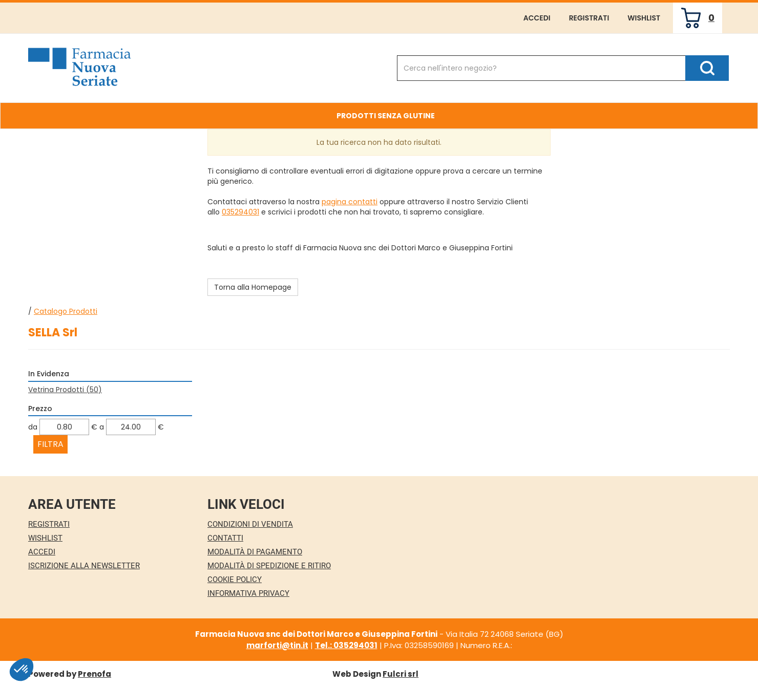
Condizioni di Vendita (250, 524)
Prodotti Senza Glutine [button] (385, 116)
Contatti (225, 538)
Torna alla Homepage (252, 287)
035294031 (240, 212)
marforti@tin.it (277, 645)
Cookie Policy (234, 579)
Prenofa (94, 674)
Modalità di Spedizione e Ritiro (269, 565)
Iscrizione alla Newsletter (84, 565)
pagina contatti (349, 202)
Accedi (537, 18)
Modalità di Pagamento (254, 551)
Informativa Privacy (248, 593)
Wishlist (643, 18)
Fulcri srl (400, 674)
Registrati (589, 18)
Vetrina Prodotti (65, 389)
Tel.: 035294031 (346, 645)
